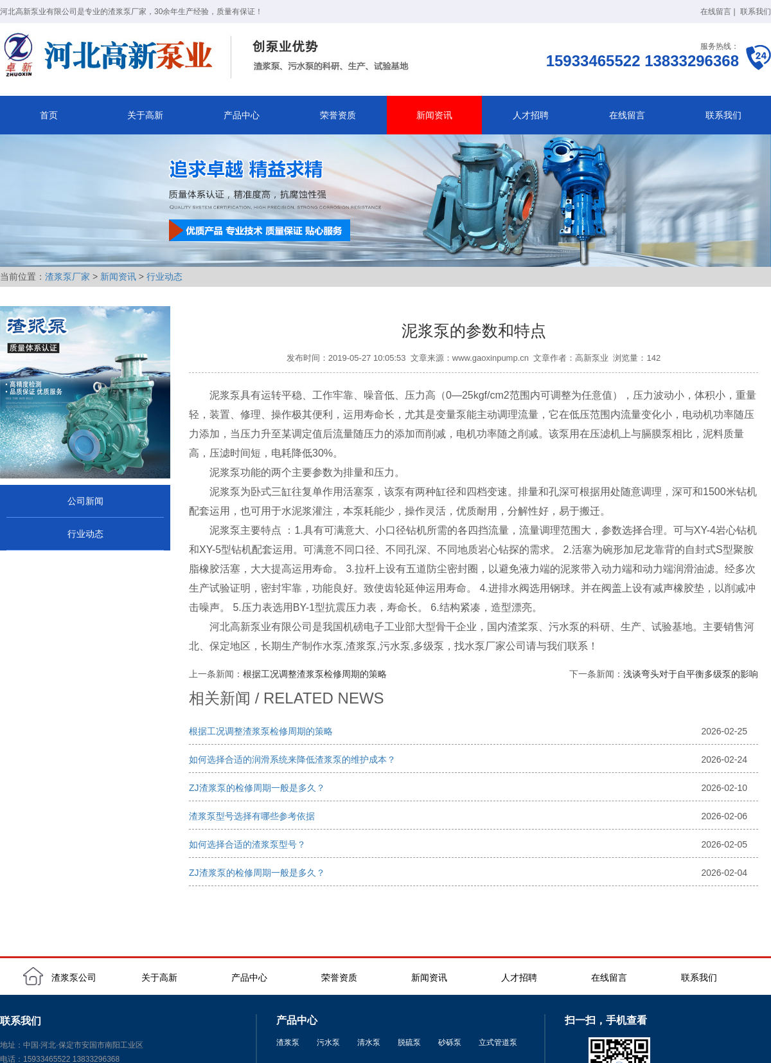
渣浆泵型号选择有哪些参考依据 (252, 816)
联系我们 (755, 11)
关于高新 (145, 115)
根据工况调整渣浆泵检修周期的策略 (315, 674)
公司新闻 (85, 501)
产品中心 (242, 115)
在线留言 (715, 11)
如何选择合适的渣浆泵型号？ (247, 844)
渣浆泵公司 (73, 977)
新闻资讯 (434, 115)
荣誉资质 (338, 115)
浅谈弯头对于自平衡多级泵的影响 (690, 674)
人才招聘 (531, 115)
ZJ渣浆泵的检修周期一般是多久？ (257, 788)
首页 (49, 115)
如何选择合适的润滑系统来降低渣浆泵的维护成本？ (292, 759)
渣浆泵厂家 (67, 276)
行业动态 (164, 276)
